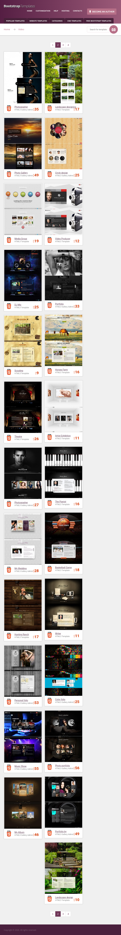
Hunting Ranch (21, 634)
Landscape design (64, 897)
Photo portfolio (62, 765)
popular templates (15, 21)
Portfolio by (60, 831)
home (29, 11)
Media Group (20, 238)
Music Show (20, 766)
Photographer (21, 107)
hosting (65, 11)
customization (43, 11)
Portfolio (59, 304)
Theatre (18, 436)
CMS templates (74, 21)
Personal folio (21, 700)
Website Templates (38, 21)
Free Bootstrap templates (98, 21)
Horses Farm (61, 369)
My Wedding (20, 568)
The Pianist (60, 501)
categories (57, 21)
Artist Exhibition (63, 435)
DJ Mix (17, 304)
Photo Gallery (21, 173)
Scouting (18, 370)
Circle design (61, 173)
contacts (77, 11)
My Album (19, 832)
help (56, 11)
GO (114, 29)
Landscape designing (65, 107)
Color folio (60, 699)
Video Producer (62, 238)
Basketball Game (63, 567)
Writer (58, 633)
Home (7, 29)
